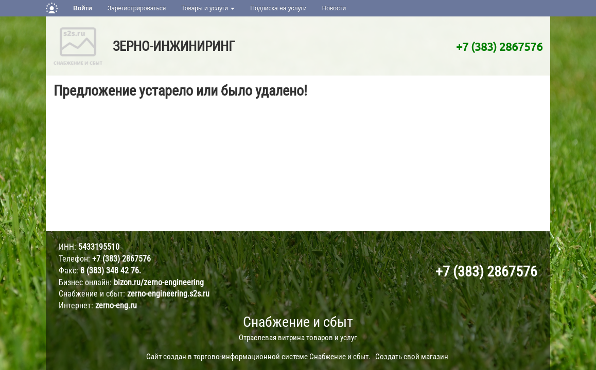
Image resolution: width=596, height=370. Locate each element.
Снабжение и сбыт (298, 321)
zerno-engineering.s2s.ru (168, 294)
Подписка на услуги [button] (278, 8)
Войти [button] (82, 8)
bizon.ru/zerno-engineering (159, 282)
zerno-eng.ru (116, 305)
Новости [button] (334, 8)
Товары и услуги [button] (208, 8)
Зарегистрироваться (137, 8)
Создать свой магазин (411, 356)
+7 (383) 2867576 (499, 46)
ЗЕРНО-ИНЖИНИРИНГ (174, 46)
